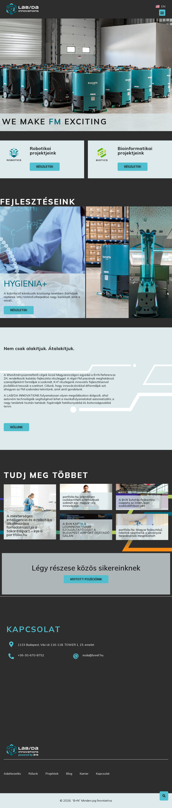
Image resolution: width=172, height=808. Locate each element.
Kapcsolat (103, 773)
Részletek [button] (18, 310)
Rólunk (33, 773)
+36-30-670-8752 (31, 655)
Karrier (84, 773)
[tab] (42, 262)
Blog (69, 773)
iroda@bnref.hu (92, 655)
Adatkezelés (12, 773)
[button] (162, 13)
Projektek (52, 773)
